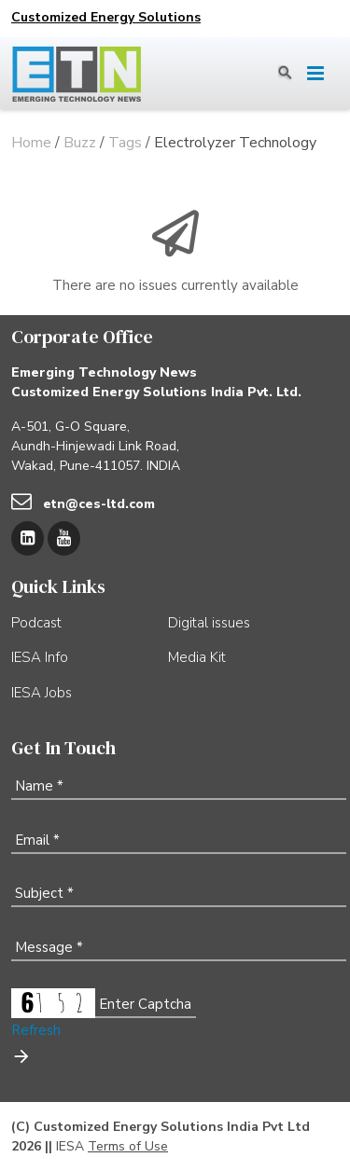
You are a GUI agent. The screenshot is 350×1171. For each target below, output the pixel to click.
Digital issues (209, 622)
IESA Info (39, 657)
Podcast (36, 622)
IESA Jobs (41, 692)
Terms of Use (128, 1146)
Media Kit (197, 657)
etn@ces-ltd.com (99, 504)
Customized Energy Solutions (106, 17)
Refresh (36, 1030)
